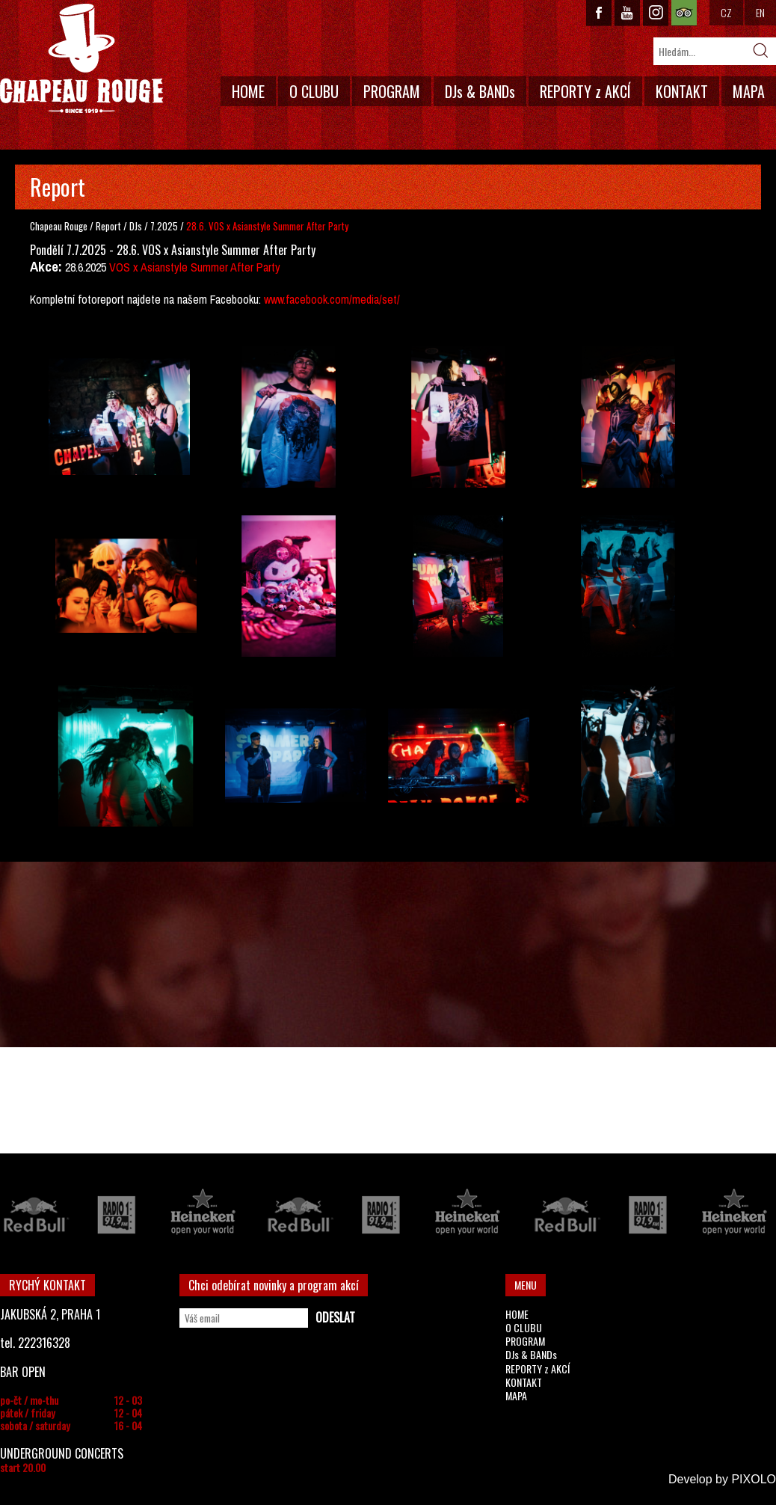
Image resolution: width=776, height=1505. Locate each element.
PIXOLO (753, 1479)
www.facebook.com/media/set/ (332, 299)
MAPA (749, 91)
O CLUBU (314, 91)
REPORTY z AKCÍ (585, 91)
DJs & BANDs (480, 91)
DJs (136, 225)
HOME (248, 91)
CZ (726, 12)
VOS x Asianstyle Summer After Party (194, 267)
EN (760, 12)
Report (108, 225)
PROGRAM (391, 91)
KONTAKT (682, 91)
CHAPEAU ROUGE (81, 59)
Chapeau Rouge (58, 225)
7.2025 (164, 225)
